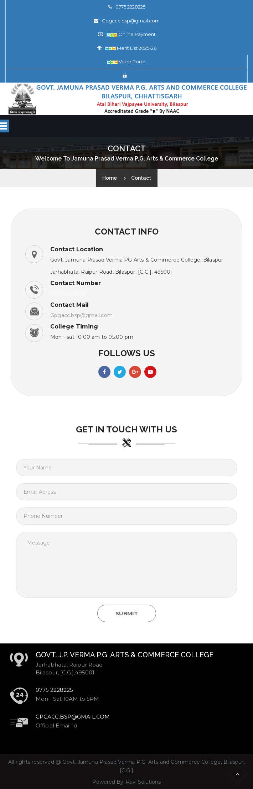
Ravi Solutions (143, 782)
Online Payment (131, 34)
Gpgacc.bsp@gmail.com (131, 20)
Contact (141, 178)
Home (109, 178)
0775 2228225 (130, 7)
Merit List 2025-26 (130, 48)
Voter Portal (126, 61)
